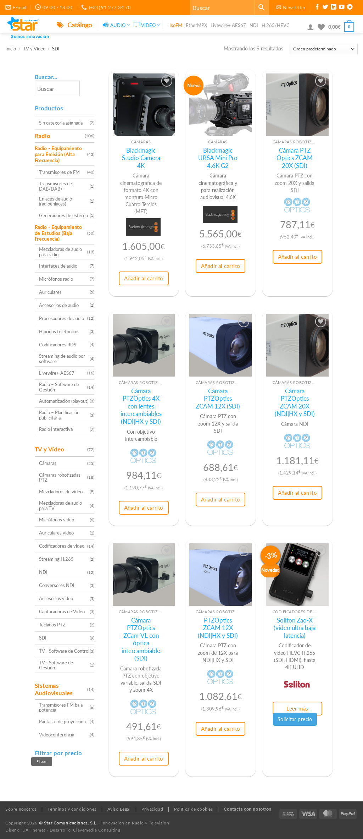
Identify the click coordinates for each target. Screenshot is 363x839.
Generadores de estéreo (63, 215)
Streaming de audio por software (62, 358)
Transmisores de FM (59, 172)
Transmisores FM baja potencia (61, 707)
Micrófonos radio (56, 279)
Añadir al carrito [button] (143, 278)
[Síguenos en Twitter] (325, 7)
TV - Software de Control (64, 651)
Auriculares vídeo (56, 533)
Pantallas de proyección (62, 721)
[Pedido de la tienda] (324, 49)
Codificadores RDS (57, 344)
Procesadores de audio (61, 318)
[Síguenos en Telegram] (350, 7)
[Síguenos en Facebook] (317, 7)
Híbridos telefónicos (59, 331)
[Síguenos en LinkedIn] (333, 7)
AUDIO (116, 25)
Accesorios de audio (59, 305)
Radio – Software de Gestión (59, 387)
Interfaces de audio (58, 266)
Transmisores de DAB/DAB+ (55, 186)
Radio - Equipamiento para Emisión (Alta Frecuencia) (58, 154)
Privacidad (152, 809)
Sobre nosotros (21, 809)
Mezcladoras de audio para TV (60, 505)
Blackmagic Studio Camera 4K (141, 158)
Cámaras (47, 463)
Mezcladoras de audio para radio (60, 251)
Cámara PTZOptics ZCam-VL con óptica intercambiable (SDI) (141, 639)
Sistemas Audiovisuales (54, 689)
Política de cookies (193, 809)
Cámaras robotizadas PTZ (59, 477)
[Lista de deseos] (321, 27)
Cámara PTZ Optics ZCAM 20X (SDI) (295, 158)
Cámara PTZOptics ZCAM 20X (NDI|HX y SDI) (295, 403)
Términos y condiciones (72, 809)
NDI (254, 25)
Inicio (10, 48)
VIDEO (147, 25)
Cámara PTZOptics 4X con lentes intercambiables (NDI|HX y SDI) (141, 406)
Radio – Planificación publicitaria (59, 415)
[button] (291, 7)
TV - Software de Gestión (56, 665)
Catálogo (74, 25)
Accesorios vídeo (56, 598)
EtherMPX (196, 25)
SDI (42, 638)
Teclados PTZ (52, 624)
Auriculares (50, 292)
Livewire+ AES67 (228, 25)
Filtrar (42, 761)
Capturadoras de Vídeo (62, 611)
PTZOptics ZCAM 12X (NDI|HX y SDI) (218, 628)
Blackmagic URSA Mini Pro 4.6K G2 (218, 158)
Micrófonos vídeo (56, 519)
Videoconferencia (56, 734)
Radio (42, 135)
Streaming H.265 (56, 559)
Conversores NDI (56, 585)
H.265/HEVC (276, 25)
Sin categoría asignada (61, 123)
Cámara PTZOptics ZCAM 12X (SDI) (218, 399)
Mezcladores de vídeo (61, 491)
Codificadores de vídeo (61, 546)
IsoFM (175, 25)
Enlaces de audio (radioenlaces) (55, 201)
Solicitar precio (295, 719)
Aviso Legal (119, 809)
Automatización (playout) (63, 401)
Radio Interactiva (56, 429)
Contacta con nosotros (247, 809)
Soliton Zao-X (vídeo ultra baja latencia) (294, 628)
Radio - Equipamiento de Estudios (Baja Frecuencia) (58, 233)
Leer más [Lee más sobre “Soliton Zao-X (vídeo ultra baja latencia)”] (297, 708)
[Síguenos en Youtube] (342, 7)
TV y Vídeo (34, 48)
